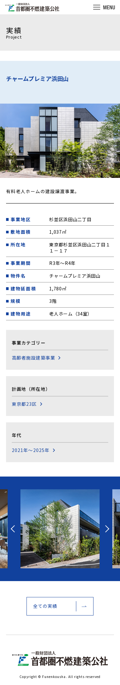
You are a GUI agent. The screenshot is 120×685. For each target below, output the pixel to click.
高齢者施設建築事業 (33, 357)
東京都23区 (24, 404)
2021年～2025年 (30, 450)
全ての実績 (45, 606)
